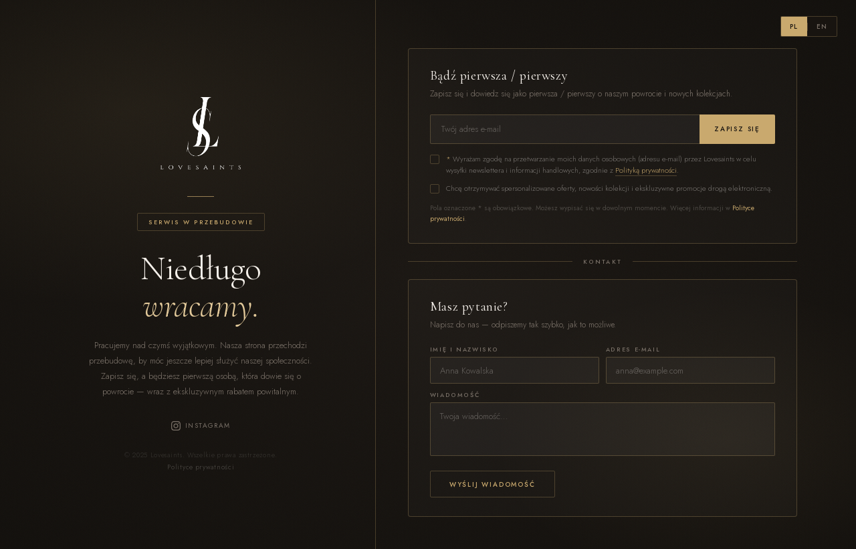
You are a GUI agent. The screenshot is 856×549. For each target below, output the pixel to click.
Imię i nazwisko (464, 349)
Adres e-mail (633, 349)
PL (794, 26)
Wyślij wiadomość (492, 484)
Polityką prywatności (646, 170)
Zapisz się (737, 129)
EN (822, 26)
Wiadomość (455, 394)
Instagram (201, 425)
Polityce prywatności (200, 467)
